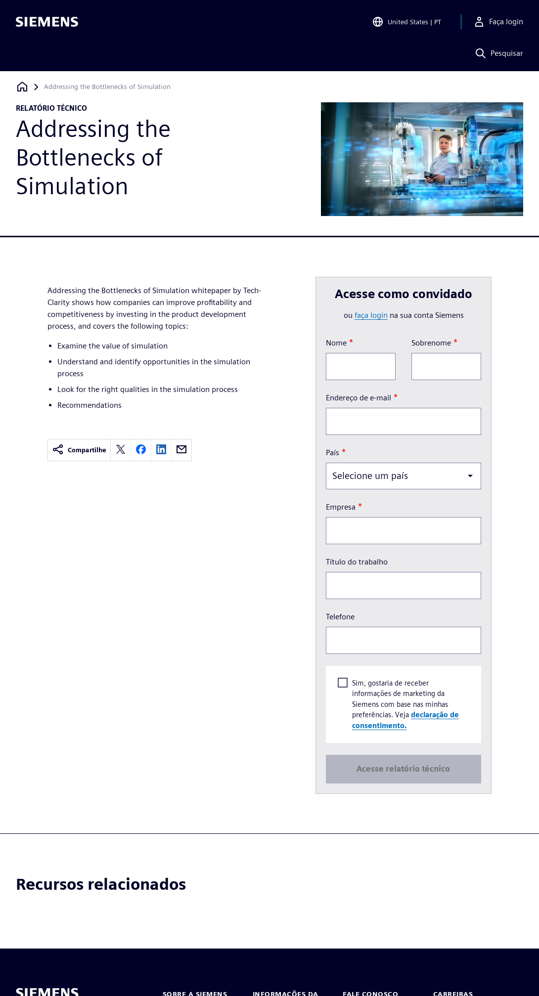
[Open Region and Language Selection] (406, 22)
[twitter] (121, 450)
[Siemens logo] (47, 22)
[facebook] (141, 450)
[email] (181, 450)
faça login (371, 315)
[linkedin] (161, 450)
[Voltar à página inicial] (22, 87)
